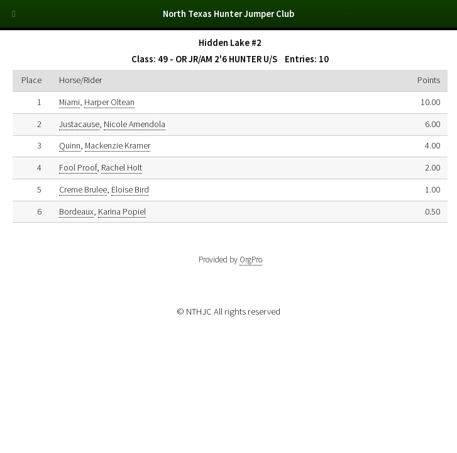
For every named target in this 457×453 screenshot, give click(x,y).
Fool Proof (78, 167)
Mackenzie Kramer (117, 145)
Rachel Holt (121, 167)
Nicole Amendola (134, 124)
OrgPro (251, 259)
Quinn (69, 145)
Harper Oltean (109, 102)
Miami (69, 102)
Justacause (79, 124)
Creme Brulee (83, 189)
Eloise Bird (130, 189)
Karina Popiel (122, 211)
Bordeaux (76, 211)
